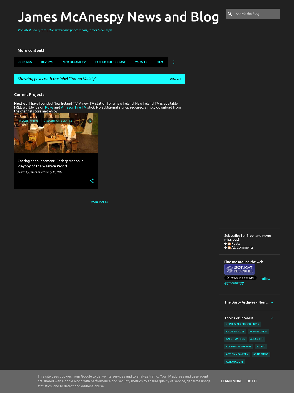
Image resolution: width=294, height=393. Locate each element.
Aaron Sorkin (258, 331)
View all (175, 79)
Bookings (25, 62)
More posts (99, 201)
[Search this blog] (257, 14)
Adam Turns (261, 354)
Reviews (47, 62)
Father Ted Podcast (110, 62)
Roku (49, 107)
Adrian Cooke (234, 361)
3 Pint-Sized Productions (242, 324)
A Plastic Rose (235, 331)
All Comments (241, 247)
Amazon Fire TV (73, 107)
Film (160, 62)
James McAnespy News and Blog (118, 16)
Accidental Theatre (238, 346)
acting (260, 346)
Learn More (231, 381)
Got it (251, 381)
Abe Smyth (257, 339)
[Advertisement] (202, 153)
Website (141, 62)
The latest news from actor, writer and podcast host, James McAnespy (65, 30)
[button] (91, 181)
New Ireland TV (74, 62)
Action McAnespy (237, 354)
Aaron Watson (235, 339)
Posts (234, 243)
